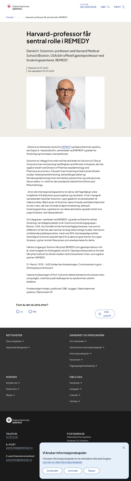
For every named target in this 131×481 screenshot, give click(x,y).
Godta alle (52, 470)
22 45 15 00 (12, 437)
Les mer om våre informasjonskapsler (62, 462)
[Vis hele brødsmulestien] (19, 17)
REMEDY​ (66, 146)
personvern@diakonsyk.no (19, 459)
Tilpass (91, 470)
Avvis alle (73, 470)
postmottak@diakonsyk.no (19, 447)
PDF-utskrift (107, 314)
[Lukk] (124, 448)
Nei (34, 311)
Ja (21, 311)
